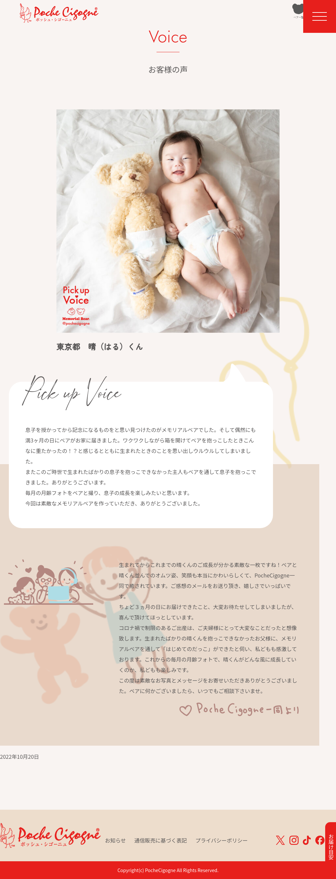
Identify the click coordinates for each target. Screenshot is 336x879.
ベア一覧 (269, 22)
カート (292, 22)
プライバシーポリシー (221, 840)
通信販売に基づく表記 (161, 840)
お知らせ (115, 840)
